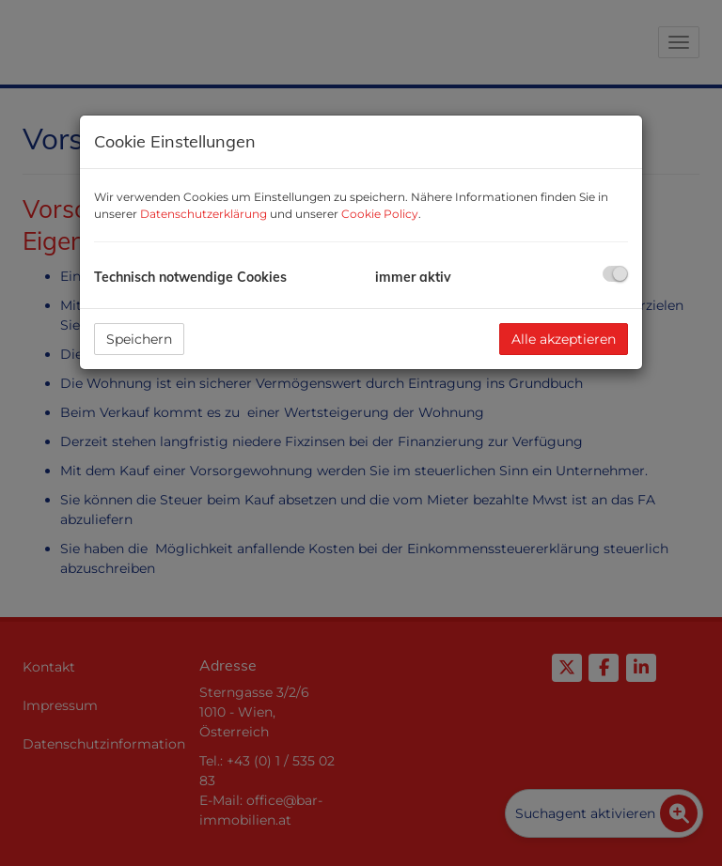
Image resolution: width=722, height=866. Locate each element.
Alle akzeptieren (563, 339)
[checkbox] (615, 274)
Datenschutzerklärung (203, 214)
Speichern (139, 339)
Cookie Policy (379, 214)
